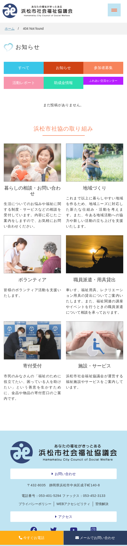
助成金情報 (63, 83)
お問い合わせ (65, 474)
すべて (23, 68)
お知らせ (63, 68)
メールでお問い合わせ (95, 538)
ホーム (10, 28)
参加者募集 (103, 68)
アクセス (65, 517)
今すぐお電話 (31, 538)
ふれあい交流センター (103, 80)
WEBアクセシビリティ (73, 504)
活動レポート (23, 83)
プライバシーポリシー (35, 504)
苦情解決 (101, 504)
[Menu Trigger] (114, 10)
